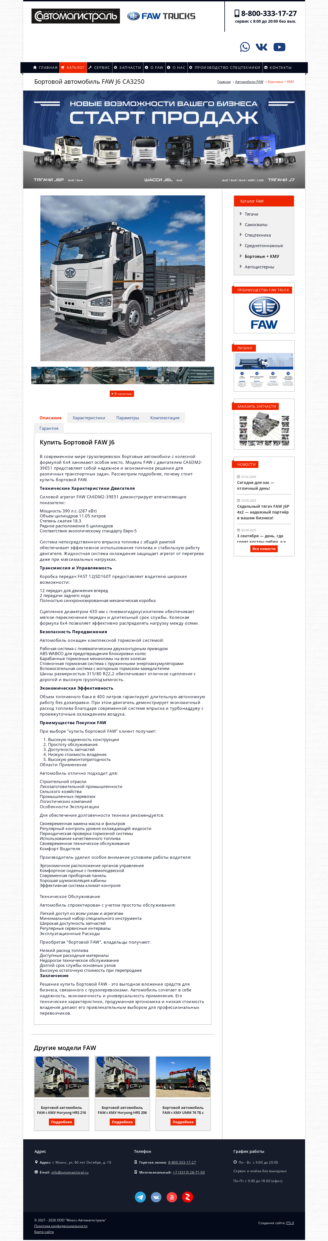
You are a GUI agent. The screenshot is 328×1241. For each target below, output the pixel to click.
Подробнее (61, 1122)
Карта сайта (44, 1232)
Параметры (128, 418)
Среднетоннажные (264, 245)
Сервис (99, 67)
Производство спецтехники (225, 67)
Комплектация (165, 418)
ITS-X (290, 1224)
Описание (51, 418)
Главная (45, 67)
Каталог (73, 67)
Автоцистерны (259, 266)
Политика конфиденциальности (61, 1227)
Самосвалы (256, 224)
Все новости (264, 548)
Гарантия (49, 429)
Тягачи (251, 213)
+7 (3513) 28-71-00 (189, 1173)
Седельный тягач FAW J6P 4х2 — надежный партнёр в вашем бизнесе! (263, 512)
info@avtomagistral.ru (70, 1173)
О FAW (154, 67)
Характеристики (89, 418)
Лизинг (245, 347)
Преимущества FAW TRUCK (263, 289)
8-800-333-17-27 (269, 13)
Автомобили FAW (249, 81)
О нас (176, 67)
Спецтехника (258, 234)
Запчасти (127, 67)
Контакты (278, 67)
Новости (246, 464)
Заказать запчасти (256, 406)
